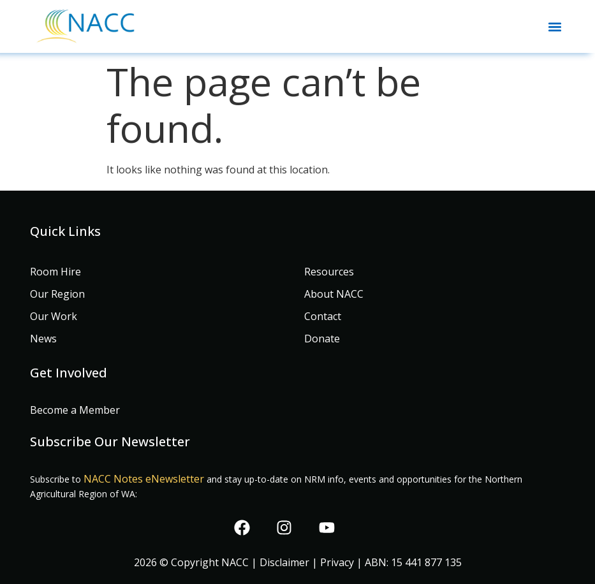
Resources (329, 272)
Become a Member (75, 410)
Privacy (337, 562)
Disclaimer (284, 562)
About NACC (334, 294)
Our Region (57, 294)
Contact (322, 316)
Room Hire (55, 272)
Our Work (53, 316)
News (43, 339)
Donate (322, 339)
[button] (554, 26)
